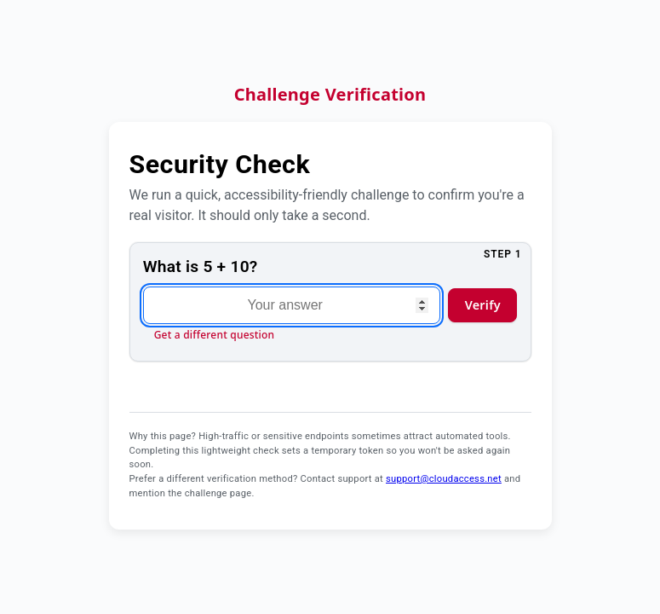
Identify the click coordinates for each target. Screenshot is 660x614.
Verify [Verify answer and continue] (483, 305)
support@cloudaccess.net (444, 478)
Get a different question (214, 334)
